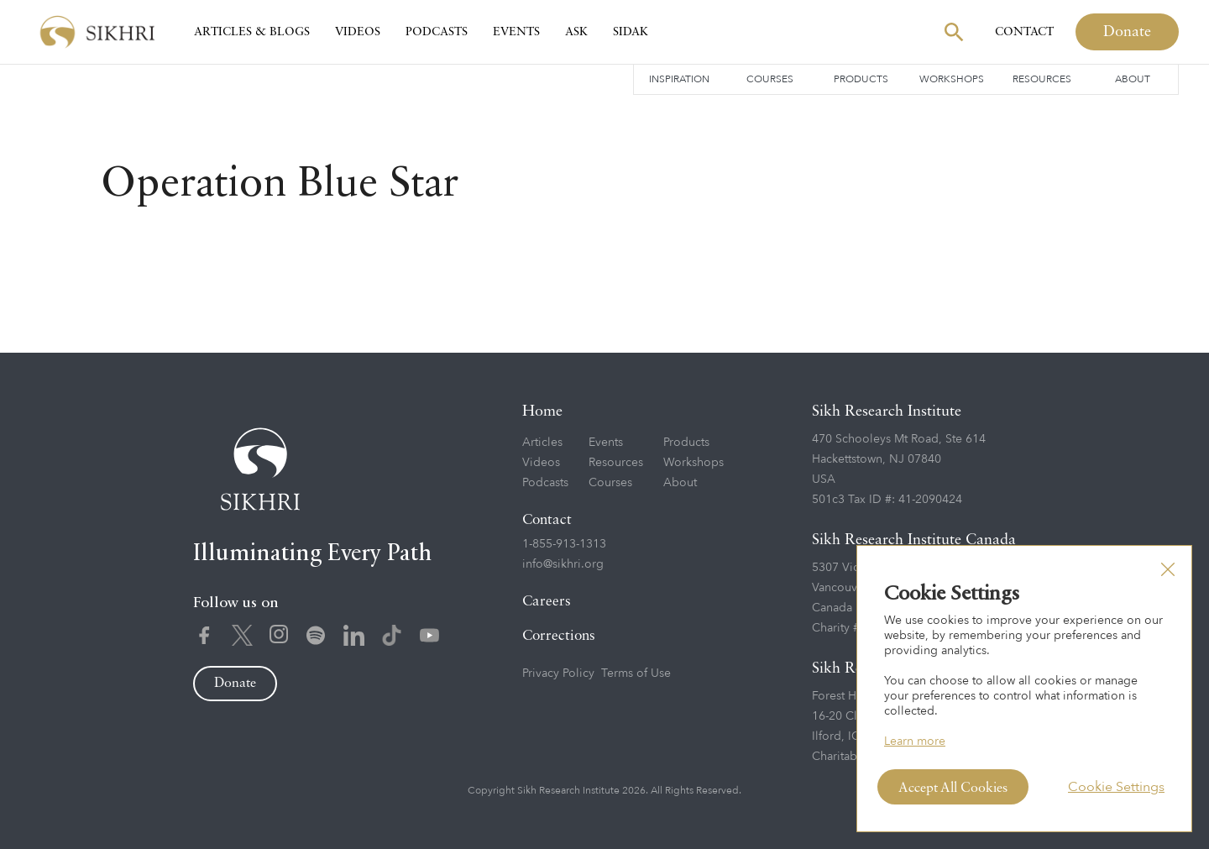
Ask (576, 32)
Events (516, 32)
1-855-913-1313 (564, 544)
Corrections (558, 636)
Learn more (914, 741)
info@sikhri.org (563, 564)
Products (861, 79)
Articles (542, 442)
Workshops (951, 79)
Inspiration (679, 79)
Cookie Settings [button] (1116, 787)
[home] (97, 32)
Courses (769, 79)
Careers (546, 602)
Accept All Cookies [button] (953, 788)
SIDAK (630, 32)
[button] (1168, 569)
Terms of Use (636, 673)
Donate (1127, 31)
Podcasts (437, 32)
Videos (357, 32)
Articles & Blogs (252, 32)
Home (542, 411)
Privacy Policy (558, 673)
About (1132, 79)
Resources (1042, 79)
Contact (1024, 32)
